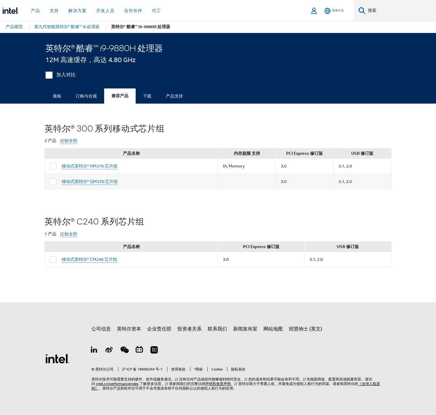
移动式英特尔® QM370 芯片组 (90, 181)
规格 (57, 96)
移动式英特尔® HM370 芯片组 (89, 166)
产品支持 (174, 96)
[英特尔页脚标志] (57, 358)
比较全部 (68, 140)
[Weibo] (109, 350)
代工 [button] (156, 10)
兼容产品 (119, 96)
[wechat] (124, 350)
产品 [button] (35, 10)
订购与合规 (86, 96)
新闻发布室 (245, 329)
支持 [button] (54, 10)
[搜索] (361, 10)
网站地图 (273, 329)
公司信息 (101, 329)
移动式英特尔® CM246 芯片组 (89, 259)
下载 (147, 96)
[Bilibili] (139, 350)
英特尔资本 (129, 329)
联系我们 (217, 329)
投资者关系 (189, 329)
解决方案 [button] (77, 10)
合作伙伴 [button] (133, 10)
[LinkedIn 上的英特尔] (94, 350)
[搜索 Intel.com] (400, 10)
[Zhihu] (154, 350)
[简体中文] (334, 10)
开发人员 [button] (105, 10)
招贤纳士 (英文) (305, 329)
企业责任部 (159, 329)
